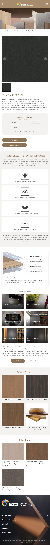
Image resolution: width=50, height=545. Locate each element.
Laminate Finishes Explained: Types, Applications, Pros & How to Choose (37, 469)
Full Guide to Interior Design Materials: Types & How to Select (12, 494)
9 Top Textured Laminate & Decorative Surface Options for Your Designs (12, 469)
